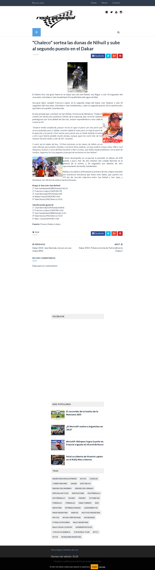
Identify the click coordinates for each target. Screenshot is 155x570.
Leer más (102, 567)
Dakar (23, 216)
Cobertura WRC (60, 462)
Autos (83, 457)
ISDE (97, 481)
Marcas (74, 491)
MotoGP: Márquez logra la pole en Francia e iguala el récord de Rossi (84, 421)
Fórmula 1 (57, 481)
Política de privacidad (61, 548)
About (116, 2)
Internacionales (73, 486)
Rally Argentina (80, 500)
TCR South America (61, 510)
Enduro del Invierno (62, 466)
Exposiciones (78, 471)
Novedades (89, 496)
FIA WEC (71, 476)
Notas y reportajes (72, 496)
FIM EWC (82, 476)
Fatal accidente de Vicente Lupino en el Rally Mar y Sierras (84, 436)
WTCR (55, 515)
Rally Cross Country (62, 505)
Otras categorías (61, 500)
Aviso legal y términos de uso (64, 528)
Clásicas (94, 457)
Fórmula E (70, 481)
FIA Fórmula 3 (59, 476)
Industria (57, 486)
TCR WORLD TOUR (81, 510)
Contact (128, 2)
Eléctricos (85, 462)
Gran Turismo (85, 481)
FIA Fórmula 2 (94, 471)
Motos (56, 496)
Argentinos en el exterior (65, 457)
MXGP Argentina (60, 491)
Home (105, 2)
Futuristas (94, 476)
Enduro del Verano (84, 466)
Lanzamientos (91, 486)
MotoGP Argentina (91, 491)
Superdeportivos (84, 505)
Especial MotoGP (61, 471)
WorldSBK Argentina (71, 515)
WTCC (95, 510)
